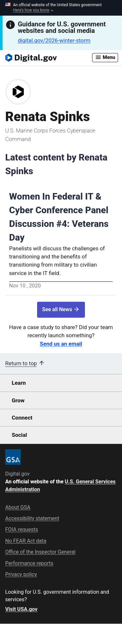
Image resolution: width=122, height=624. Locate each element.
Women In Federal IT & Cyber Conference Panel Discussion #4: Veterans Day (59, 217)
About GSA (17, 507)
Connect (22, 417)
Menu (105, 57)
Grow (18, 400)
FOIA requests (21, 529)
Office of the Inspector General (40, 552)
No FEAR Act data (25, 541)
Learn (19, 383)
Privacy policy (21, 574)
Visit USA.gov (21, 609)
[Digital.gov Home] (48, 57)
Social (19, 435)
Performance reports (29, 563)
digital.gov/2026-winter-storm (54, 40)
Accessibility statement (32, 518)
